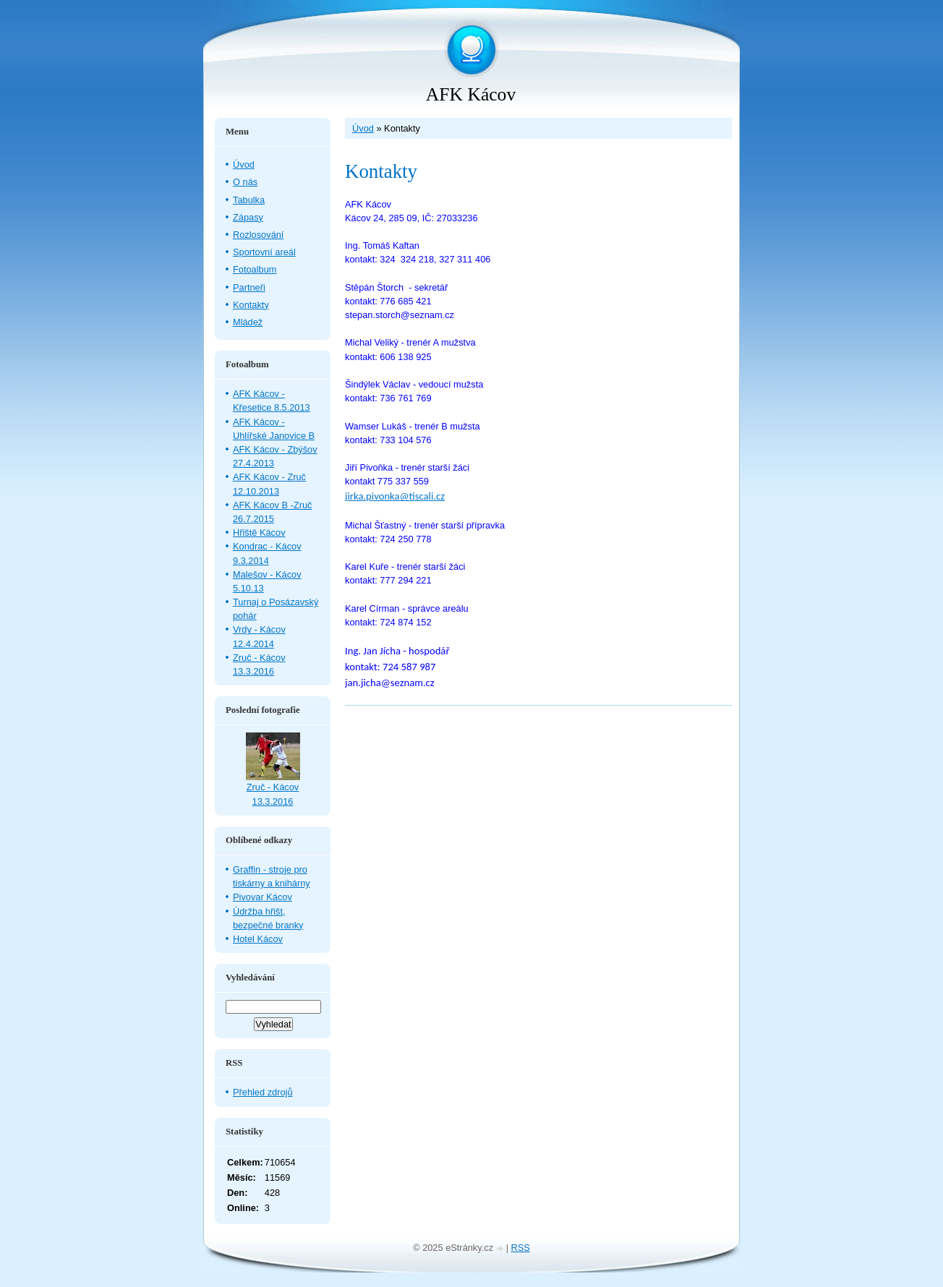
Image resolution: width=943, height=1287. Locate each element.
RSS (520, 1247)
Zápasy (248, 217)
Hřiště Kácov (259, 532)
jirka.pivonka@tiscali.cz (395, 496)
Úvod (363, 128)
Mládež (248, 322)
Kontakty (251, 304)
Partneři (249, 287)
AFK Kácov (471, 94)
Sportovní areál (264, 252)
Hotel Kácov (258, 938)
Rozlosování (258, 234)
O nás (245, 181)
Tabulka (249, 199)
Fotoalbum (254, 269)
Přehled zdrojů (263, 1092)
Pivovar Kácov (262, 897)
